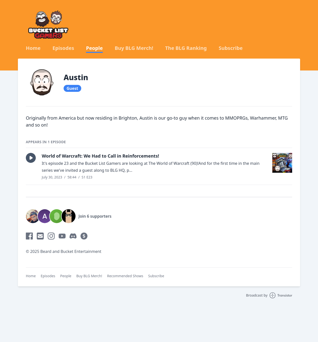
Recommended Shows (125, 276)
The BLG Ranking (186, 48)
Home (33, 48)
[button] (31, 158)
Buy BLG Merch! (134, 48)
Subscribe (231, 48)
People (94, 48)
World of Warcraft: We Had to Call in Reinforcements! (100, 156)
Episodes (63, 48)
